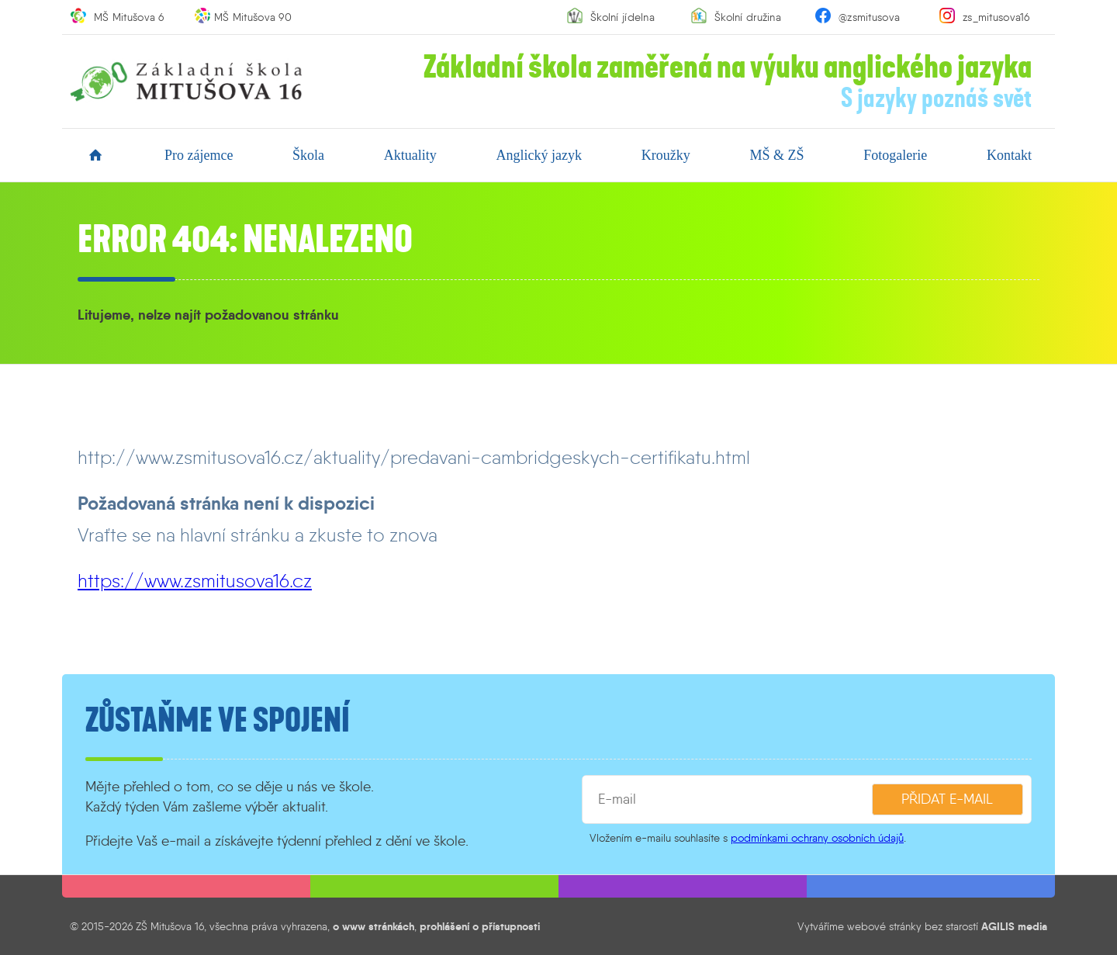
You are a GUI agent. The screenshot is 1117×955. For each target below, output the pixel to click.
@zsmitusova (869, 17)
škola (308, 155)
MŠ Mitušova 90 (253, 17)
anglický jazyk (539, 155)
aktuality (410, 155)
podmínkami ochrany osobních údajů (817, 838)
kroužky (665, 155)
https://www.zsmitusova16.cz (195, 580)
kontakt (1009, 155)
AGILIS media (1014, 926)
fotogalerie (895, 155)
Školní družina (747, 17)
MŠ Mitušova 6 (129, 17)
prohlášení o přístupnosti (480, 926)
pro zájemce (198, 155)
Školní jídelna (622, 17)
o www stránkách (373, 926)
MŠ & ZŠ (776, 155)
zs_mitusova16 (996, 17)
